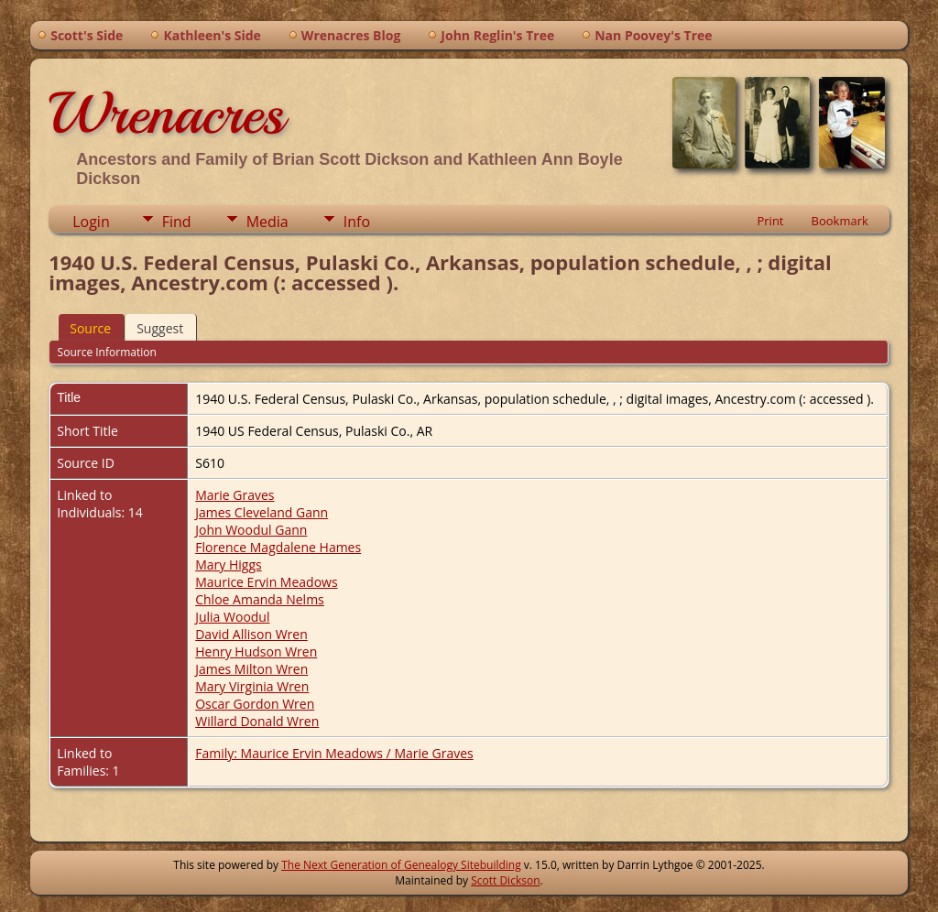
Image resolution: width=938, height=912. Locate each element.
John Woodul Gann (251, 529)
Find (176, 222)
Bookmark (840, 220)
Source (90, 328)
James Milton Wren (251, 669)
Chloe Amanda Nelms (259, 599)
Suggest (159, 328)
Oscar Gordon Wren (254, 703)
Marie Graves (234, 495)
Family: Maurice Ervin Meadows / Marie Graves (334, 753)
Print (770, 220)
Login (91, 222)
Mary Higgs (228, 564)
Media (267, 222)
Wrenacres (166, 113)
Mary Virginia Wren (252, 686)
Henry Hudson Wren (256, 651)
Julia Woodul (232, 616)
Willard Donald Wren (257, 721)
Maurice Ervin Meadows (266, 582)
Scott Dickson (505, 880)
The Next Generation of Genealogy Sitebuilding (401, 865)
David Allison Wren (251, 634)
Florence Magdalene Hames (278, 547)
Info (357, 222)
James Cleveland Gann (261, 512)
